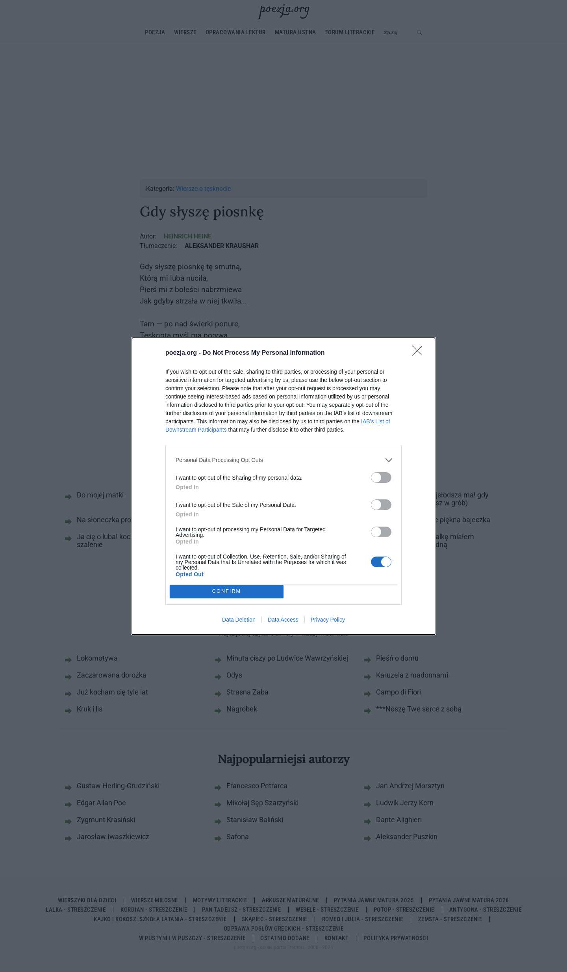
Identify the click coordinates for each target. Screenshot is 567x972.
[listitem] (283, 460)
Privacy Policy (328, 619)
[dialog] (283, 486)
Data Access (283, 619)
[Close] (419, 353)
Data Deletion (239, 619)
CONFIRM (226, 591)
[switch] (381, 477)
